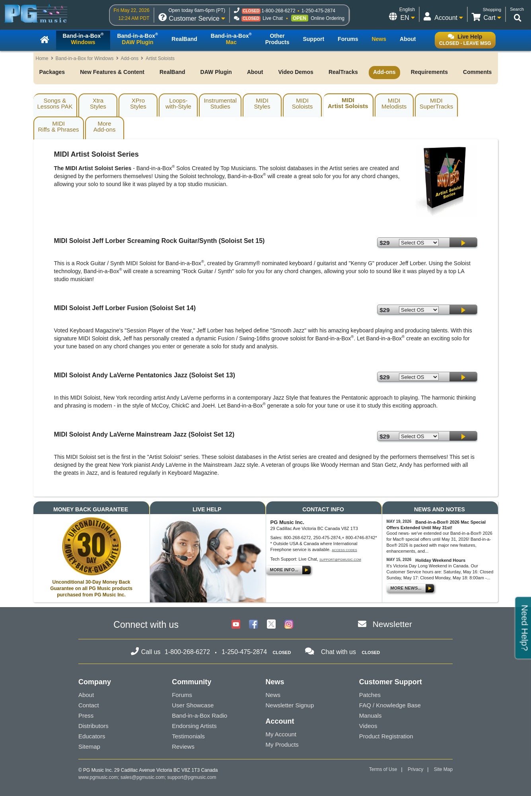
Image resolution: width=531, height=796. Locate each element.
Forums (182, 694)
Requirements (429, 72)
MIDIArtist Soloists (348, 103)
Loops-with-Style (178, 103)
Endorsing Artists (194, 725)
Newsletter (392, 624)
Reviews (183, 746)
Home (42, 58)
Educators (91, 736)
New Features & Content (112, 72)
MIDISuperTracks (436, 103)
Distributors (93, 725)
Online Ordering (327, 18)
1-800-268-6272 (278, 11)
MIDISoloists (302, 103)
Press (85, 715)
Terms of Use (383, 769)
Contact (88, 705)
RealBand (172, 72)
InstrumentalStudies (220, 103)
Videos (368, 725)
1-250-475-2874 (318, 11)
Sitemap (89, 746)
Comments (477, 72)
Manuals (370, 715)
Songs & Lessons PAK (55, 103)
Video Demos (295, 72)
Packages (52, 72)
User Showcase (193, 705)
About (255, 72)
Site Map (443, 769)
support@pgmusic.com (340, 559)
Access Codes (344, 550)
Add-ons (130, 58)
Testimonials (188, 736)
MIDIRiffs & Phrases (58, 126)
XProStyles (138, 103)
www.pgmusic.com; (98, 777)
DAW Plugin (216, 72)
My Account (281, 734)
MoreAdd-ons (104, 126)
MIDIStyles (262, 103)
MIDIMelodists (394, 103)
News (273, 694)
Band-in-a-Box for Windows (85, 58)
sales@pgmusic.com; (144, 777)
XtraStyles (98, 103)
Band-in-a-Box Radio (199, 715)
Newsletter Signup (290, 705)
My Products (282, 744)
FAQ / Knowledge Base (390, 705)
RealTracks (343, 72)
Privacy (415, 769)
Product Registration (386, 736)
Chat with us (338, 651)
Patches (370, 694)
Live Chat (273, 18)
